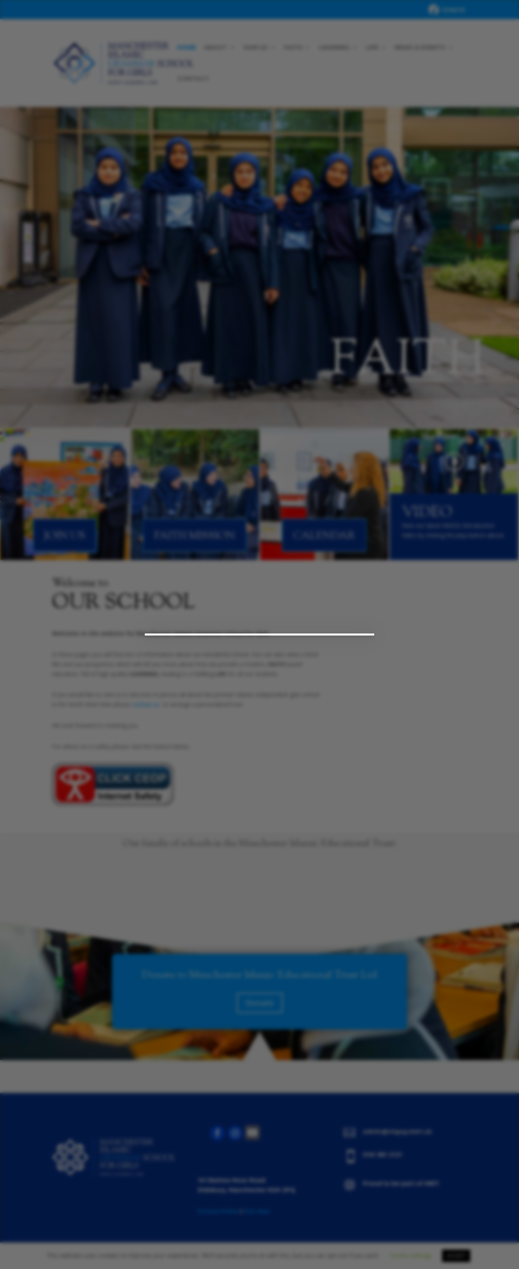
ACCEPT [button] (456, 1255)
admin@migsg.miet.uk (397, 1131)
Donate (260, 1002)
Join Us (64, 535)
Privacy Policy (218, 1211)
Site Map (257, 1211)
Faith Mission (194, 535)
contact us (146, 704)
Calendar (324, 535)
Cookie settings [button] (411, 1255)
